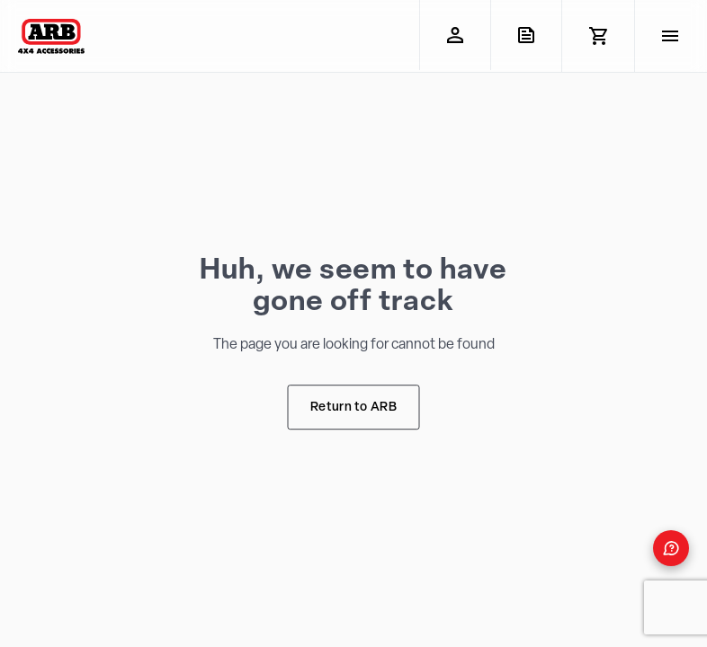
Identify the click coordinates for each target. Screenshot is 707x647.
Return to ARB (353, 407)
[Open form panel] (671, 548)
